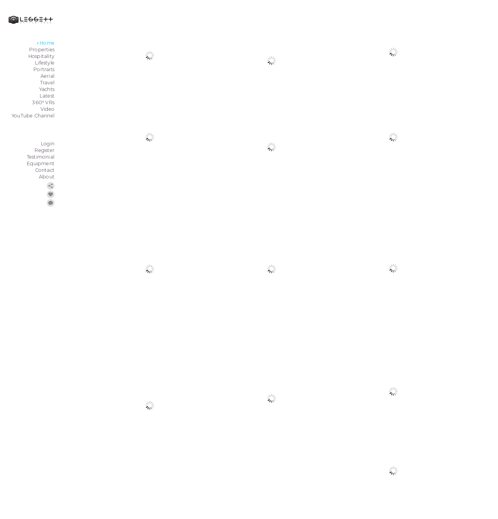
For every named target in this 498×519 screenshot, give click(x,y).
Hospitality (41, 56)
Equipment (40, 163)
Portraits (43, 69)
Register (44, 150)
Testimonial (40, 157)
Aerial (47, 76)
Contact (44, 170)
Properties (41, 49)
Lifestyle (44, 63)
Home (47, 43)
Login (47, 144)
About (46, 177)
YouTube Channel (33, 116)
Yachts (46, 89)
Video (47, 109)
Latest (47, 96)
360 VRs (43, 102)
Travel (47, 83)
